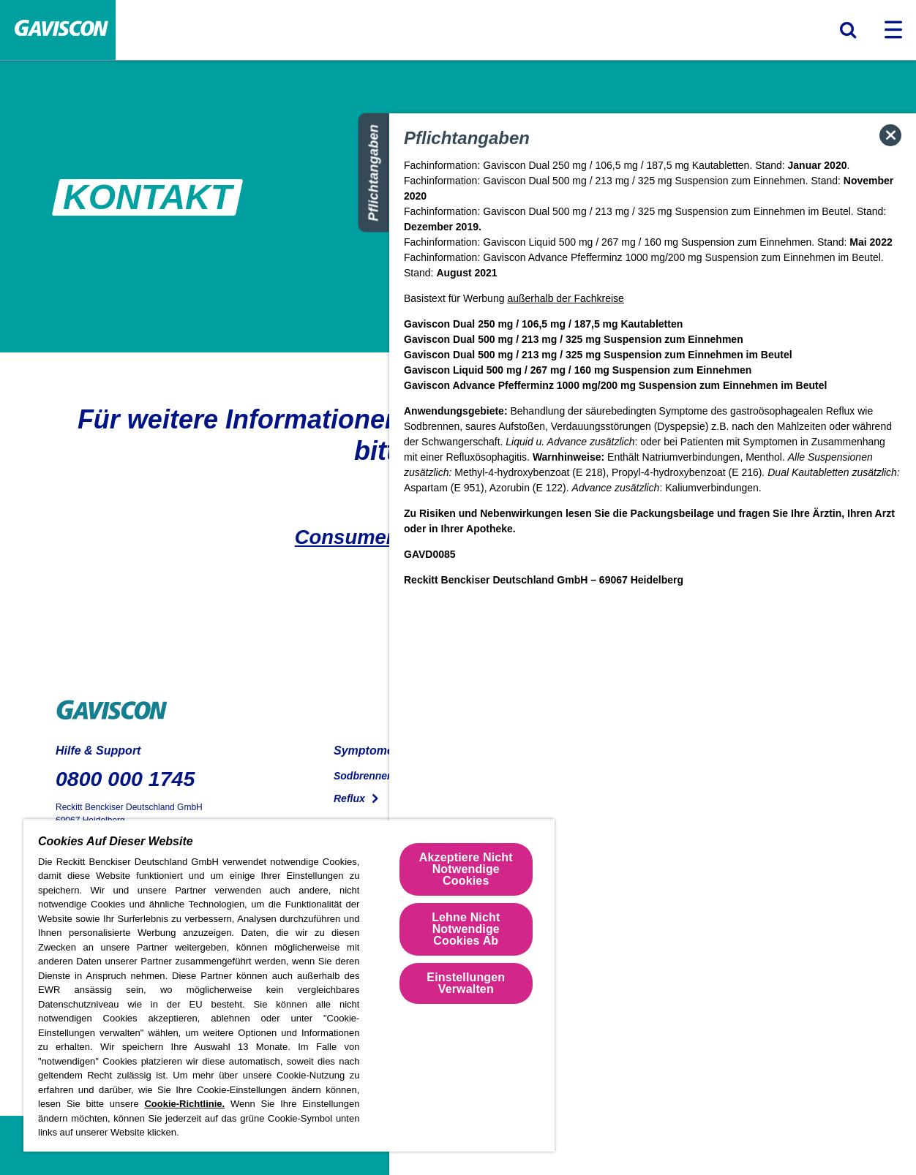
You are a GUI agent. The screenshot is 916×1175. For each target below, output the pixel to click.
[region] (289, 985)
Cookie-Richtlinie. (184, 1103)
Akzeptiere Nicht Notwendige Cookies (466, 869)
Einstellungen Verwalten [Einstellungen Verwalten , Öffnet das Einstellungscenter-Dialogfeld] (466, 983)
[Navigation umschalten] (893, 30)
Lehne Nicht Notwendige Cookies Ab (466, 929)
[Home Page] (57, 30)
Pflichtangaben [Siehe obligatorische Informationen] (374, 173)
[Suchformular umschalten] (848, 30)
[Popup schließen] (890, 135)
